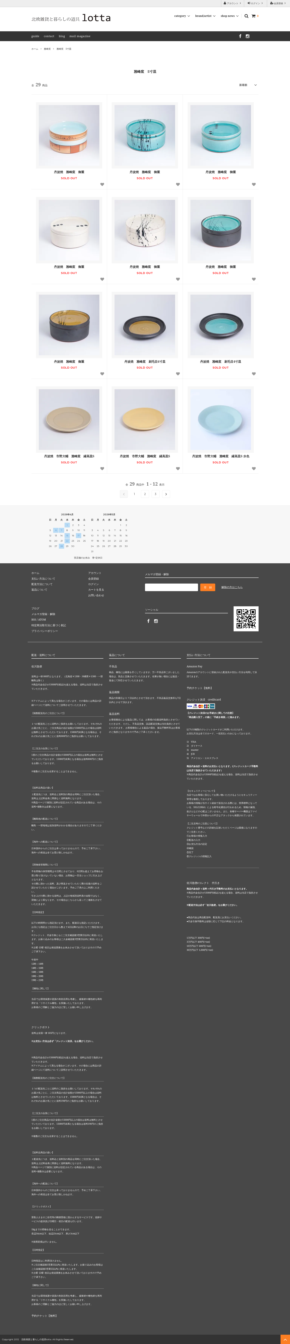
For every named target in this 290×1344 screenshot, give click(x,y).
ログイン (255, 3)
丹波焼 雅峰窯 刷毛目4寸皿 (144, 362)
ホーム (34, 48)
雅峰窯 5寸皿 (64, 48)
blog (62, 36)
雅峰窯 (47, 48)
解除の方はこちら (232, 587)
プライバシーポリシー (44, 630)
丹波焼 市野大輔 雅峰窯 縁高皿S (69, 456)
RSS (33, 619)
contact (49, 36)
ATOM (42, 619)
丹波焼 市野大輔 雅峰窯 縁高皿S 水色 (220, 456)
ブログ (35, 608)
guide (35, 36)
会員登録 (278, 3)
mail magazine (79, 36)
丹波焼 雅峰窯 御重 (69, 172)
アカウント (232, 3)
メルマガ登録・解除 (43, 614)
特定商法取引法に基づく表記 (48, 625)
